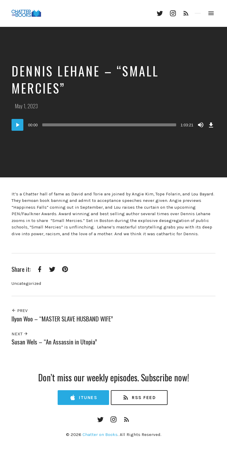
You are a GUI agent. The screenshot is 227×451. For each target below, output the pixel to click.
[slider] (109, 124)
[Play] (17, 125)
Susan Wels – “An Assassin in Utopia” (54, 341)
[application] (113, 125)
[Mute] (200, 125)
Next (20, 333)
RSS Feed (139, 398)
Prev (19, 310)
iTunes (83, 398)
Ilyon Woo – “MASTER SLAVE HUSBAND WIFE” (62, 318)
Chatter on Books (100, 434)
